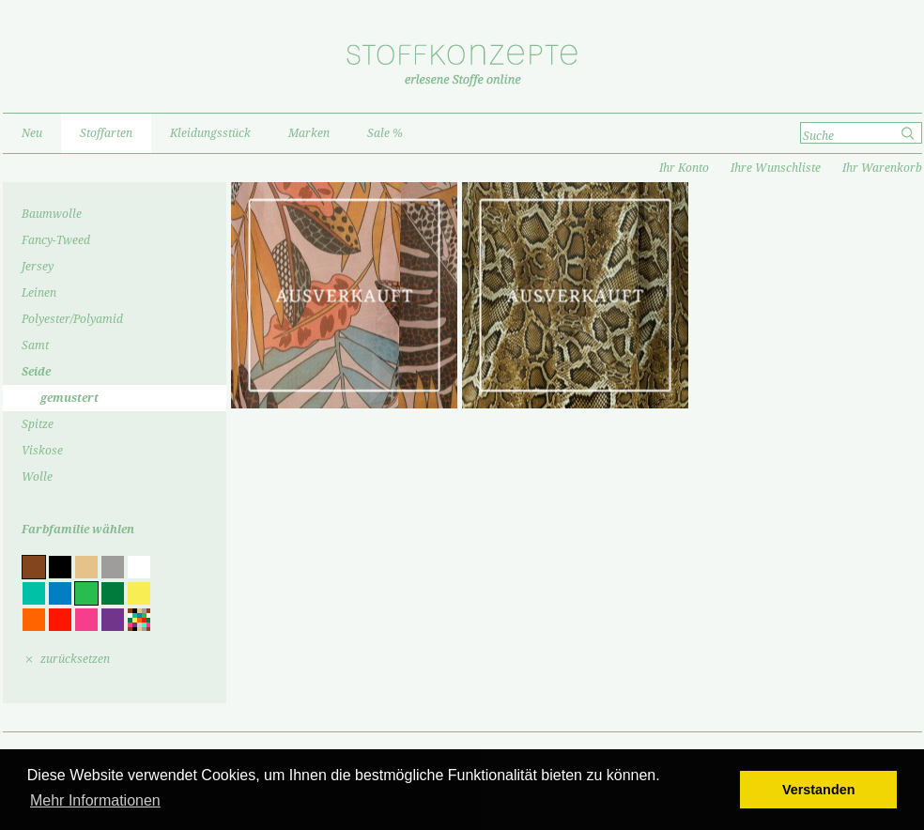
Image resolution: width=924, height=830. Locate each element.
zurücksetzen (75, 659)
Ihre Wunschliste (776, 168)
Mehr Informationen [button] (95, 800)
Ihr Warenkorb (882, 168)
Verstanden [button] (818, 789)
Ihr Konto (684, 168)
